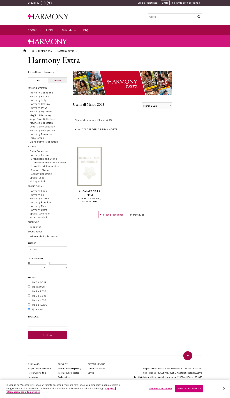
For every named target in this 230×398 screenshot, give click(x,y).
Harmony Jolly (38, 100)
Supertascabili (38, 217)
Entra (165, 2)
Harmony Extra (38, 209)
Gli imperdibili (37, 181)
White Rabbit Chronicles (44, 236)
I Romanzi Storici (39, 170)
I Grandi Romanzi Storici (44, 158)
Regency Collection (41, 173)
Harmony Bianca (39, 96)
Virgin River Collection (42, 119)
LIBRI (49, 30)
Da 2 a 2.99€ (39, 291)
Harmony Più (37, 194)
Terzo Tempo (37, 137)
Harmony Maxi (38, 206)
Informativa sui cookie (68, 372)
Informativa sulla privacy (69, 368)
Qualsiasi (37, 309)
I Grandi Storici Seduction (44, 166)
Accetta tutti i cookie (189, 388)
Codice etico (64, 377)
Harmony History (39, 155)
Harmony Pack (38, 191)
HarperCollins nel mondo (40, 368)
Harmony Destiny (40, 104)
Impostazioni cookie (160, 388)
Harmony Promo (39, 198)
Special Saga (37, 177)
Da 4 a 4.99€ (39, 300)
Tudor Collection (39, 151)
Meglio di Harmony (40, 115)
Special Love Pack (40, 213)
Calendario (69, 30)
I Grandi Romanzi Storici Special (48, 162)
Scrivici (91, 372)
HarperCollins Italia (37, 372)
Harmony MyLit (38, 107)
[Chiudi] (224, 388)
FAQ (85, 30)
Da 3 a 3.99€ (39, 295)
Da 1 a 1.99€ (38, 286)
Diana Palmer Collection (44, 141)
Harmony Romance (41, 134)
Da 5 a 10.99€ (39, 304)
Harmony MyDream (41, 111)
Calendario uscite (96, 368)
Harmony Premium (41, 202)
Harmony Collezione (41, 92)
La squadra (33, 377)
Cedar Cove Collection (42, 126)
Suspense (35, 226)
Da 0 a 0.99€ (39, 282)
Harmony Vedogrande (42, 130)
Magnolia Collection (41, 122)
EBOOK (32, 30)
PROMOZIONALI (45, 51)
